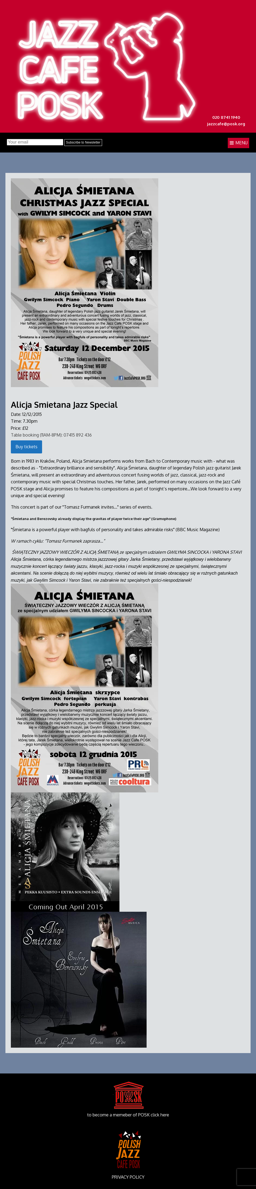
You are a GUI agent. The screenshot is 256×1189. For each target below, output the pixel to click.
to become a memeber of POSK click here (128, 1115)
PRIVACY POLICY (128, 1177)
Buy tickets (26, 446)
